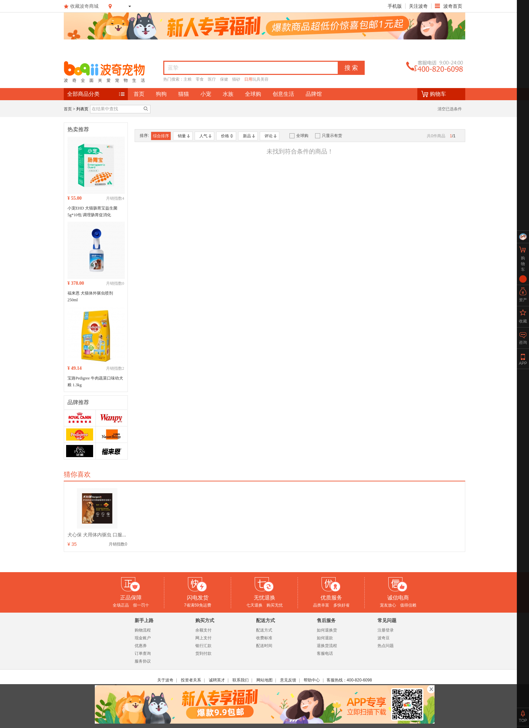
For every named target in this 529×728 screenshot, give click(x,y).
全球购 (253, 94)
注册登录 (386, 630)
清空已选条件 (450, 109)
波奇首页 (452, 6)
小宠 (205, 94)
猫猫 (183, 94)
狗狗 (161, 94)
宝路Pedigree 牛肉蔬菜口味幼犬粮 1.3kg (95, 381)
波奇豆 (384, 638)
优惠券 (141, 645)
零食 (200, 79)
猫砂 (236, 79)
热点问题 (386, 645)
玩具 (256, 79)
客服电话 (325, 653)
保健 (224, 79)
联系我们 (240, 680)
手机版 (395, 6)
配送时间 (264, 645)
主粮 (188, 79)
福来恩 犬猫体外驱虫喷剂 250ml (90, 296)
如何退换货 (327, 630)
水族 (228, 94)
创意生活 (283, 94)
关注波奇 (418, 6)
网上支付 (203, 638)
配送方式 (264, 630)
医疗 (212, 79)
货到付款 (203, 653)
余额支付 (203, 630)
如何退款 (325, 638)
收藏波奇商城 (84, 6)
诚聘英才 (217, 680)
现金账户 (143, 638)
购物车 (438, 94)
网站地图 (264, 680)
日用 (248, 79)
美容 (264, 79)
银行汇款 (203, 645)
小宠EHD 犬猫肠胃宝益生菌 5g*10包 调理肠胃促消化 (92, 211)
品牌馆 (314, 94)
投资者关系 (191, 680)
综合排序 (161, 136)
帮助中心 (312, 680)
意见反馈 (288, 680)
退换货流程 (327, 645)
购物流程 (143, 630)
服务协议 (143, 661)
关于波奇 (165, 680)
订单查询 (143, 653)
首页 (139, 94)
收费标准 (264, 638)
